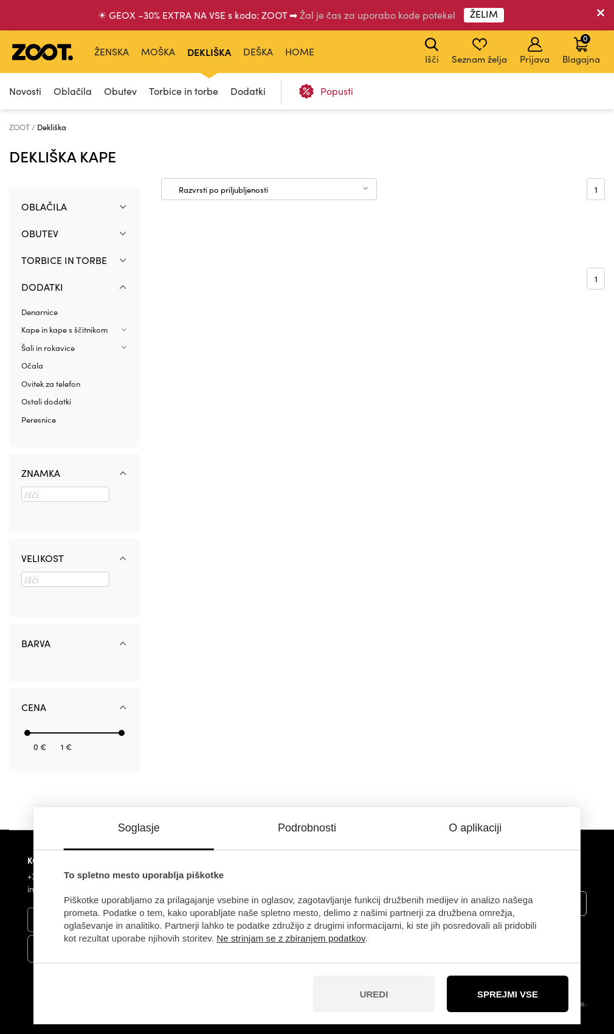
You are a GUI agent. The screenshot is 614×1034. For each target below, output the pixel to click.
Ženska (111, 51)
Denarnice (39, 312)
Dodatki (248, 91)
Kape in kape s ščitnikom (64, 329)
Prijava (535, 51)
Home (299, 51)
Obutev (120, 91)
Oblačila (72, 91)
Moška (158, 51)
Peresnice (38, 419)
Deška (258, 51)
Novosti (25, 91)
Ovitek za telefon (50, 383)
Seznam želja (479, 51)
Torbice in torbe (183, 91)
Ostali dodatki (46, 401)
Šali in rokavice (48, 347)
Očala (32, 365)
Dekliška (209, 51)
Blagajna (581, 48)
